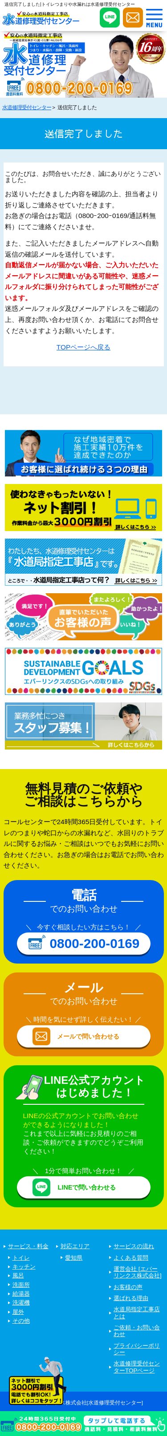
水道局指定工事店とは (137, 1312)
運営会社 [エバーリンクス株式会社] (138, 1272)
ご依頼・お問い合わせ (137, 1330)
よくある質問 (131, 1257)
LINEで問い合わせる (87, 1187)
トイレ (21, 1257)
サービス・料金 (28, 1246)
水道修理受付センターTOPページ (137, 1366)
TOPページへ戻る (83, 347)
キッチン (24, 1266)
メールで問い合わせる (88, 1036)
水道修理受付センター (26, 107)
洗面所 (21, 1284)
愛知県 (73, 1257)
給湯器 (21, 1293)
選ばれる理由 (131, 1298)
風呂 (18, 1275)
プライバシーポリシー (137, 1349)
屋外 (18, 1312)
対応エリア (75, 1246)
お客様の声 (128, 1287)
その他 (21, 1320)
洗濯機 (21, 1302)
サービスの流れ (134, 1246)
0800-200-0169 (95, 943)
